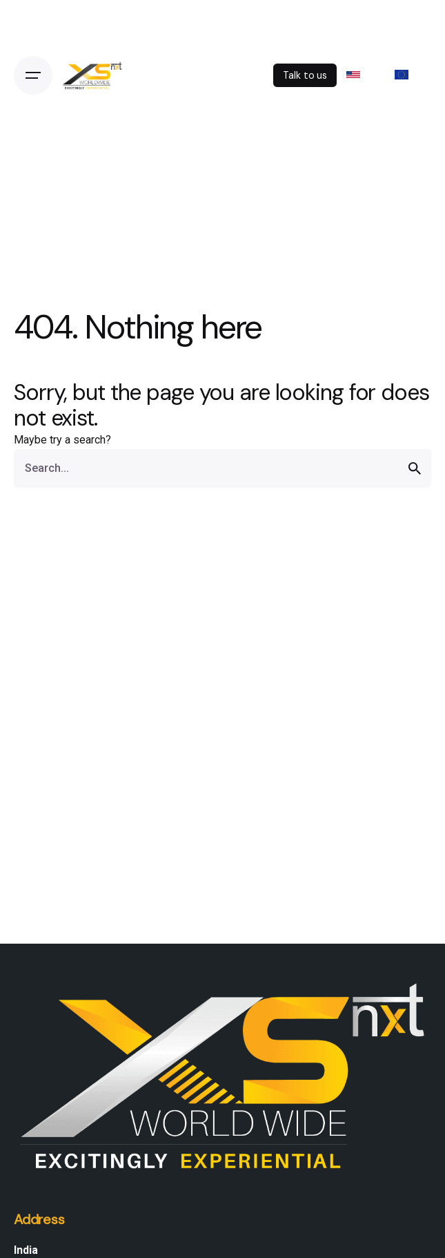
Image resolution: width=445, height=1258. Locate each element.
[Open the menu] (33, 75)
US (361, 74)
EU (409, 74)
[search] (414, 468)
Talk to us (305, 75)
